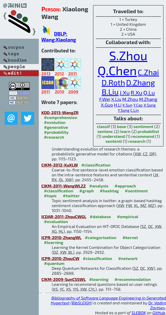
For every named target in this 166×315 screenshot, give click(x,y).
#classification (95, 164)
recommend (142, 136)
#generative (56, 127)
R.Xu (136, 92)
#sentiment (136, 190)
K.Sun (127, 105)
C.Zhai (148, 72)
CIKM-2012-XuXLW (59, 164)
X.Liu (116, 99)
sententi (113, 141)
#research (54, 137)
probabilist (148, 131)
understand (113, 136)
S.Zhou (128, 55)
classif (103, 126)
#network (128, 258)
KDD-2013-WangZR (60, 112)
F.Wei (104, 99)
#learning (53, 242)
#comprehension (60, 117)
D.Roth (113, 82)
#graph (86, 190)
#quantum (54, 263)
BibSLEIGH (81, 302)
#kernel (130, 237)
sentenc (105, 131)
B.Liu (110, 91)
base (121, 126)
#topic (50, 195)
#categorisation (100, 237)
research (137, 141)
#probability (56, 132)
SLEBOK (138, 312)
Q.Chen (117, 70)
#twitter (71, 195)
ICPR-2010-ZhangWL (61, 237)
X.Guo (107, 105)
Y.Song (124, 110)
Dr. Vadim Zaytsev (157, 305)
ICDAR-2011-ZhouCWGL (63, 216)
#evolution (54, 122)
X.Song (150, 105)
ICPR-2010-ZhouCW (60, 258)
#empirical (127, 216)
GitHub (159, 312)
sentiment (143, 126)
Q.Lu (149, 92)
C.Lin (134, 110)
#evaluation (56, 221)
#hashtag (109, 190)
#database (100, 216)
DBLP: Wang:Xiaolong (58, 37)
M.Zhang (148, 99)
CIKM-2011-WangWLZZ (63, 185)
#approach (125, 185)
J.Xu (124, 92)
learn (125, 131)
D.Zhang (140, 82)
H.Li (118, 105)
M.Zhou (130, 99)
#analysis (99, 185)
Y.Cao (137, 105)
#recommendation (133, 279)
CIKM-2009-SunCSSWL (63, 279)
